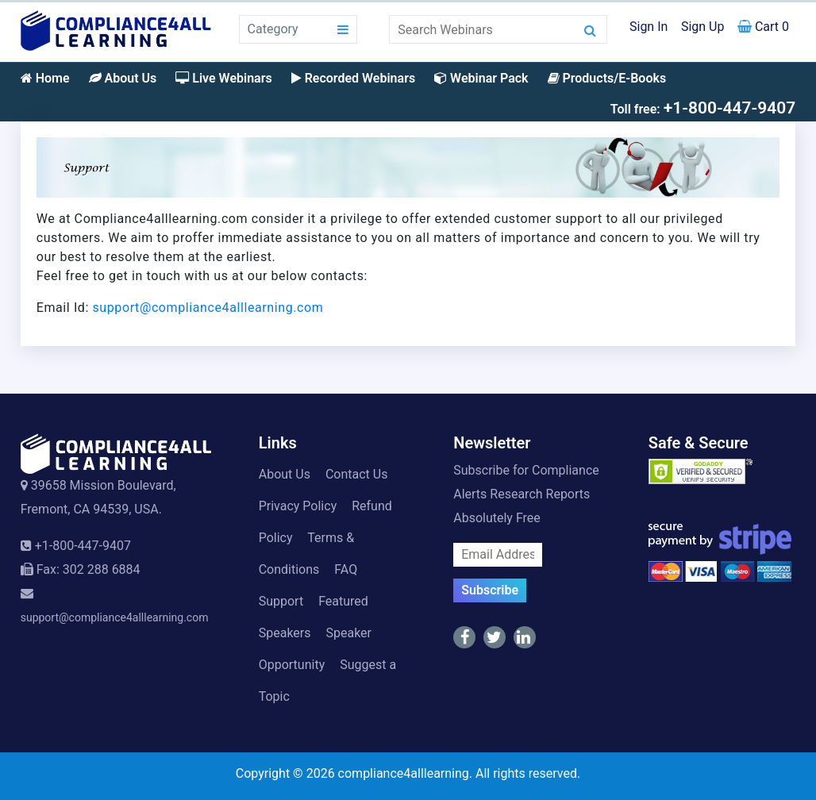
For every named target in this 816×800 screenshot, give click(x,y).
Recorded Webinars (353, 78)
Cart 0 (763, 26)
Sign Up (703, 26)
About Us (123, 78)
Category (273, 29)
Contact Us (356, 474)
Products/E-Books (607, 78)
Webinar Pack (481, 78)
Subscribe (489, 590)
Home (45, 78)
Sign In (648, 26)
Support (281, 601)
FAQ (345, 569)
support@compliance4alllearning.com (208, 307)
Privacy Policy (298, 505)
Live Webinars (223, 78)
